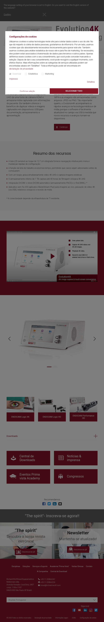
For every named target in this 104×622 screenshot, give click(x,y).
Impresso (13, 79)
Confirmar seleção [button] (27, 91)
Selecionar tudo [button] (73, 91)
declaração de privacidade (21, 69)
